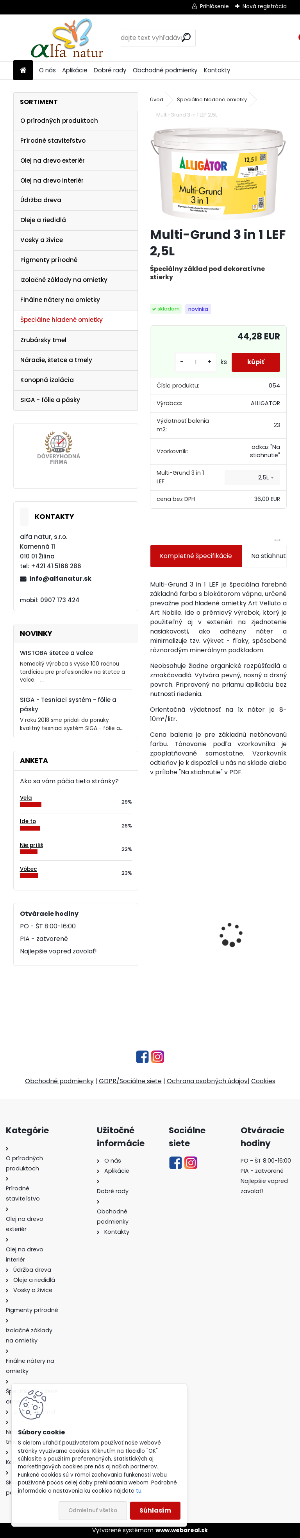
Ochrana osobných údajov (207, 1081)
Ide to (28, 821)
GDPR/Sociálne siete (130, 1081)
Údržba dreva (40, 200)
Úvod (156, 99)
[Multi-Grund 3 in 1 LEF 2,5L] (218, 174)
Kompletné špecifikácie (196, 555)
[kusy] (196, 362)
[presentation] (154, 921)
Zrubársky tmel (43, 340)
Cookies (263, 1081)
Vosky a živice (41, 240)
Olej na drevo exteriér (52, 160)
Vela (26, 798)
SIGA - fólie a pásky (50, 400)
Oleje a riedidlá (43, 220)
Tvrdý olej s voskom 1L (244, 952)
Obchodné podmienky (165, 70)
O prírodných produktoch (59, 121)
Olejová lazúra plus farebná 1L (178, 951)
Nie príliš (31, 845)
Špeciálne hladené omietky (61, 320)
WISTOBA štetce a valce (56, 653)
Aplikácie (75, 70)
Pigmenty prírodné (48, 260)
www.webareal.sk (181, 1530)
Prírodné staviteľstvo (53, 140)
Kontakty (217, 70)
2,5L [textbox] (263, 477)
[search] (186, 37)
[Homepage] (23, 70)
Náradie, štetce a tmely (56, 360)
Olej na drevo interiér (52, 180)
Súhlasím (155, 1510)
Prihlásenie (214, 6)
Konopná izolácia (47, 380)
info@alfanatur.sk (60, 578)
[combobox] (252, 477)
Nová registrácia (265, 6)
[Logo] (67, 37)
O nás (47, 70)
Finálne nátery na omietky (60, 300)
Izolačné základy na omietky (63, 280)
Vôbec (28, 869)
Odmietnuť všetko (92, 1510)
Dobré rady (110, 70)
